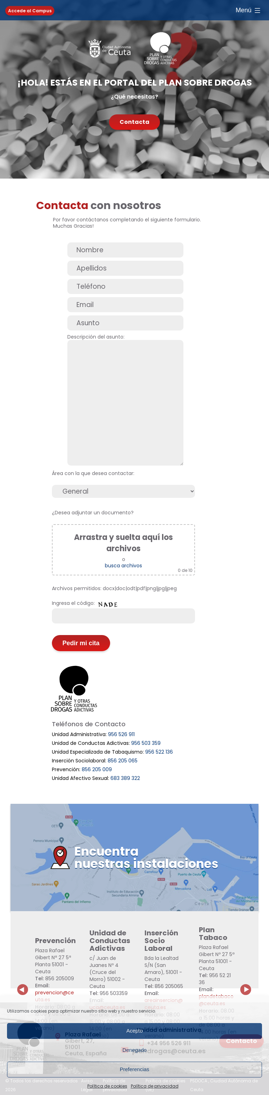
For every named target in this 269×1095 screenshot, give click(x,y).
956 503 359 (146, 743)
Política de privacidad (155, 1086)
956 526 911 (121, 734)
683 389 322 (125, 778)
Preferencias (134, 1069)
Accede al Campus (30, 11)
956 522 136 (159, 751)
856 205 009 (97, 769)
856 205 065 (122, 760)
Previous (22, 984)
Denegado (134, 1050)
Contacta (134, 122)
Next (249, 984)
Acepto (134, 1031)
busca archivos (123, 565)
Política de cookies (107, 1086)
